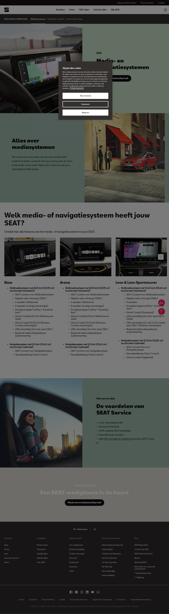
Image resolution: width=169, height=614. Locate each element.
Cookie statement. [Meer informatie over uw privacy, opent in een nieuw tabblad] (76, 88)
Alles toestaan (85, 96)
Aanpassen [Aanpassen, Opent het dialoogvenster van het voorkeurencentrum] (85, 104)
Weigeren (85, 112)
